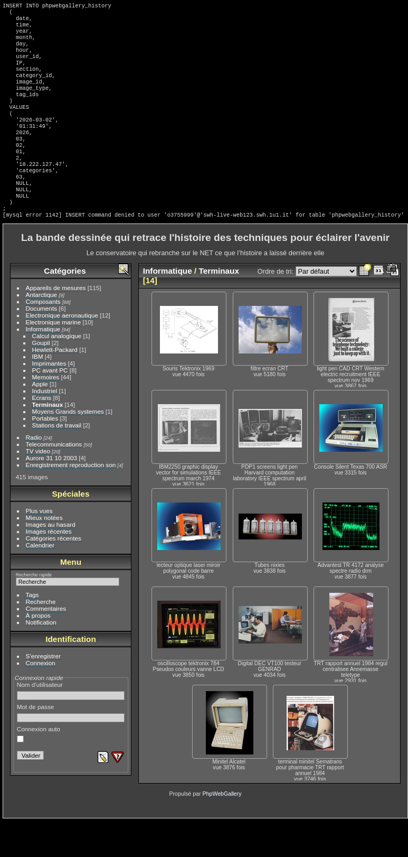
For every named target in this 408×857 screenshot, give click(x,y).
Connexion (40, 698)
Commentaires (46, 644)
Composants (43, 337)
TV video (38, 486)
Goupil (41, 378)
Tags (32, 630)
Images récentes (49, 567)
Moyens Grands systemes (68, 447)
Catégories (65, 306)
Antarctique (42, 330)
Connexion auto (38, 769)
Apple (40, 419)
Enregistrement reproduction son (71, 500)
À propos (38, 651)
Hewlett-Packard (55, 385)
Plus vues (39, 546)
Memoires (46, 412)
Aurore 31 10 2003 (51, 493)
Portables (45, 454)
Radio (34, 473)
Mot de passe (71, 748)
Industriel (45, 426)
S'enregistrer (43, 691)
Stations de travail (57, 461)
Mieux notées (44, 553)
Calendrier (40, 580)
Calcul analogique (57, 371)
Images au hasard (50, 560)
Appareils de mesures (56, 323)
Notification (41, 658)
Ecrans (42, 433)
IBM (37, 392)
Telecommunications (54, 480)
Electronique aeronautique (62, 351)
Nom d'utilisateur (71, 726)
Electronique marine (53, 358)
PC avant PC (50, 406)
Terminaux (47, 440)
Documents (42, 344)
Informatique (43, 364)
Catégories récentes (53, 574)
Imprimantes (49, 399)
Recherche (41, 637)
